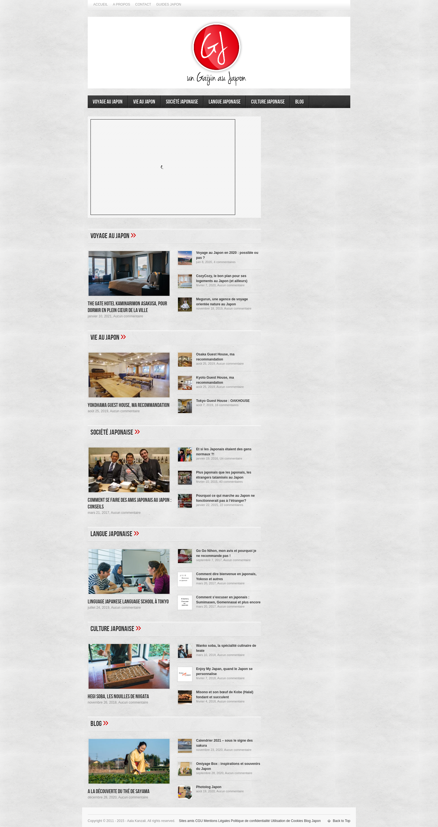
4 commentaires (224, 262)
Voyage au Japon (108, 102)
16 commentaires (226, 405)
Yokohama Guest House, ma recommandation (129, 405)
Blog (299, 102)
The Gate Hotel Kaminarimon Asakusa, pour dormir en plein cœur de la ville (127, 307)
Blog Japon (312, 821)
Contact (143, 4)
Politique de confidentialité (250, 821)
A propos (121, 4)
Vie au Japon (144, 102)
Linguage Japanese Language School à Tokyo (128, 601)
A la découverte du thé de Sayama (118, 791)
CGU (199, 821)
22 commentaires (231, 505)
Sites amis (186, 821)
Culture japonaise (268, 102)
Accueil (100, 4)
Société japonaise (182, 102)
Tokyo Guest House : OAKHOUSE (223, 401)
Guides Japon (168, 4)
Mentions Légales (217, 821)
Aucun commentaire (128, 316)
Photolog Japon (209, 787)
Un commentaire (231, 458)
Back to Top (341, 821)
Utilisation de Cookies (287, 821)
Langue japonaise (225, 102)
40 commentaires (231, 481)
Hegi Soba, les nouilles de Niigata (118, 696)
